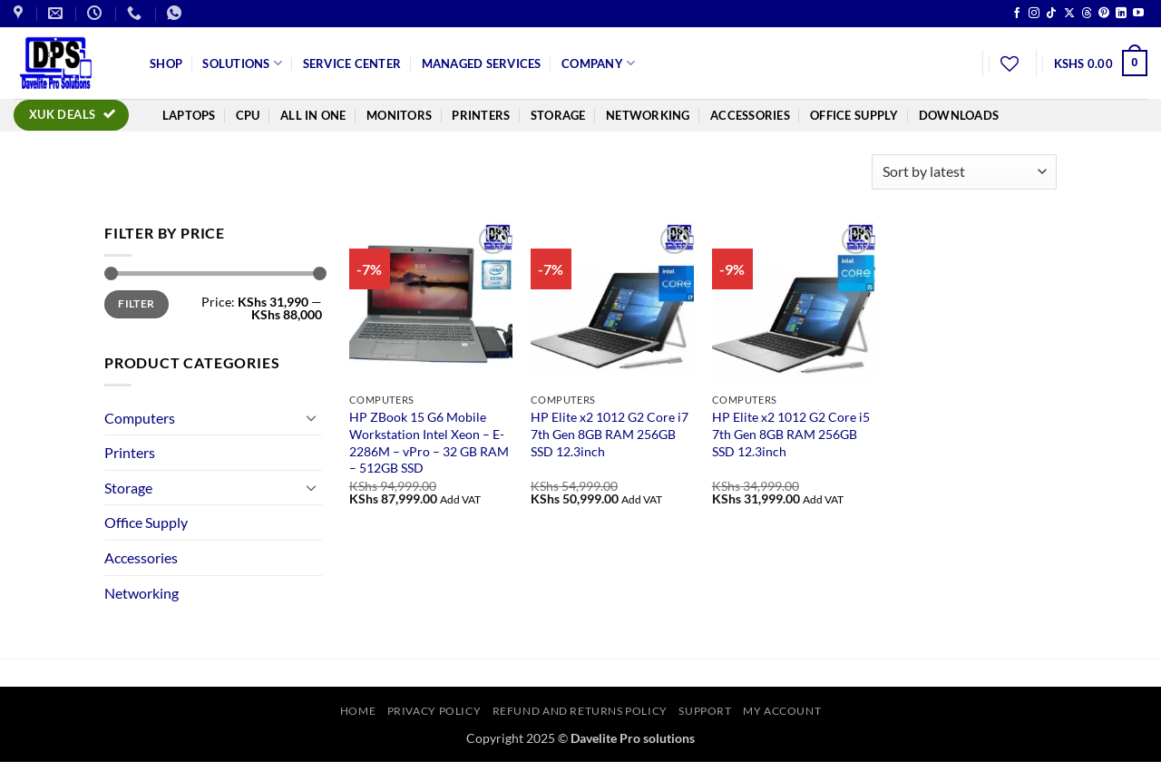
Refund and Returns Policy (580, 711)
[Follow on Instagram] (1034, 13)
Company (598, 63)
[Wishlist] (1009, 63)
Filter (136, 303)
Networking (648, 115)
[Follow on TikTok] (1051, 13)
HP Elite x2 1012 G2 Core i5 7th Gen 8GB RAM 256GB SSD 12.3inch (791, 433)
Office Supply (854, 115)
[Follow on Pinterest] (1103, 13)
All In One (313, 115)
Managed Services (481, 63)
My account (782, 711)
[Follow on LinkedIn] (1121, 13)
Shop (166, 63)
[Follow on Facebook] (1016, 13)
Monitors (399, 115)
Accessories (750, 115)
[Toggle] (311, 417)
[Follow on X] (1069, 13)
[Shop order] (964, 172)
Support (704, 711)
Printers (481, 115)
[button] (1100, 63)
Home (358, 711)
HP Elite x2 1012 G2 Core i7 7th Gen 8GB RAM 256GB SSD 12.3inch (609, 433)
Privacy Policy (434, 711)
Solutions (242, 63)
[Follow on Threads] (1086, 13)
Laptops (189, 115)
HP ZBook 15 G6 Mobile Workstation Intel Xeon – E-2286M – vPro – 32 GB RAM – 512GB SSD (429, 442)
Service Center (352, 63)
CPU (248, 115)
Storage (558, 115)
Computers (139, 417)
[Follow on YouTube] (1138, 13)
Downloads (959, 115)
